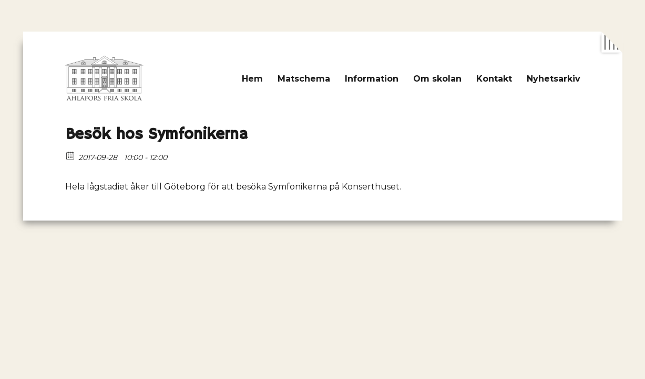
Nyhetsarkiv (553, 79)
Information (371, 79)
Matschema (304, 79)
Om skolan (437, 79)
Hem (252, 79)
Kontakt (494, 79)
